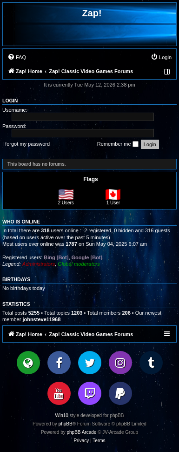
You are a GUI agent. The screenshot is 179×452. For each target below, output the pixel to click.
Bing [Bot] (56, 257)
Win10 (61, 415)
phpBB (66, 423)
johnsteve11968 (41, 319)
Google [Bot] (87, 257)
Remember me (118, 144)
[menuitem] (16, 57)
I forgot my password (26, 144)
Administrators (38, 264)
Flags (90, 179)
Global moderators (79, 264)
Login (10, 100)
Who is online (21, 221)
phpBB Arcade (82, 432)
